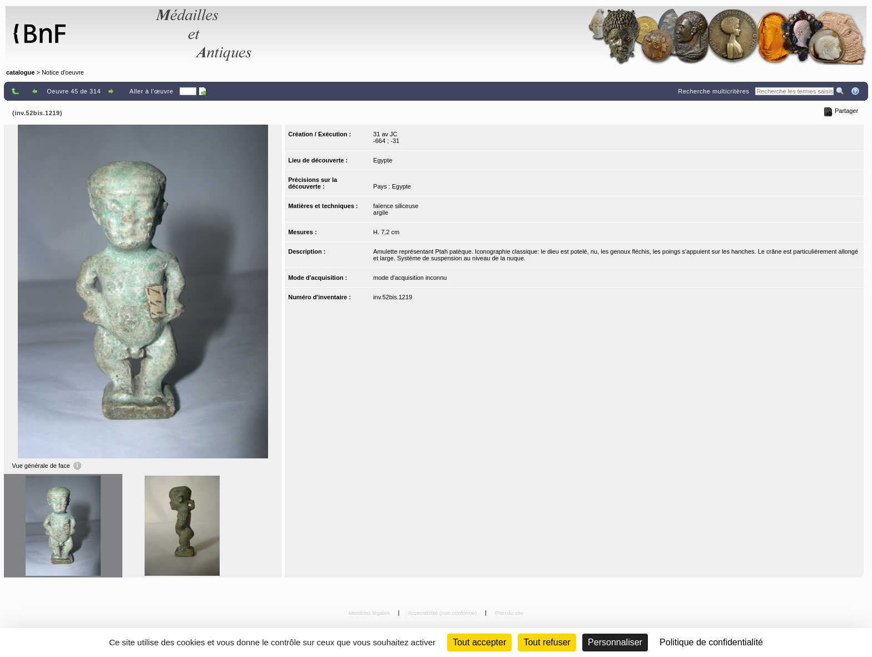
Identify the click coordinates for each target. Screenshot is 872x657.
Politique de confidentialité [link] (711, 642)
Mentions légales (370, 613)
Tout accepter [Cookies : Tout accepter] (479, 642)
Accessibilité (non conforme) (443, 613)
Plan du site (509, 613)
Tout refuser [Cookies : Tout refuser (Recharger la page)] (546, 642)
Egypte (382, 160)
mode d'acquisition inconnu (410, 277)
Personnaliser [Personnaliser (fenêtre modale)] (615, 642)
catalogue (20, 72)
